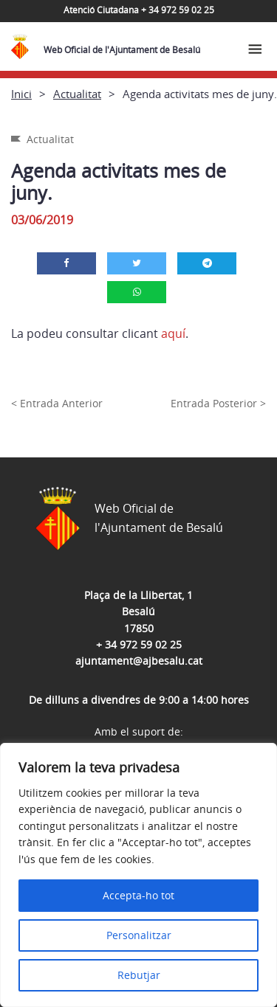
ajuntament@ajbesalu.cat (138, 661)
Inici (21, 93)
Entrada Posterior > (218, 403)
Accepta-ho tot (138, 895)
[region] (138, 875)
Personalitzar (138, 935)
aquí (173, 333)
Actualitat (77, 93)
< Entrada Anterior (57, 403)
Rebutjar (138, 975)
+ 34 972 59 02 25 (139, 644)
